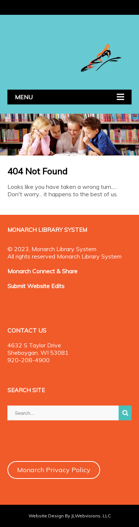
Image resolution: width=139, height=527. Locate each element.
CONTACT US (26, 330)
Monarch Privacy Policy (53, 470)
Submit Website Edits (35, 286)
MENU (24, 97)
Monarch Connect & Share (42, 271)
